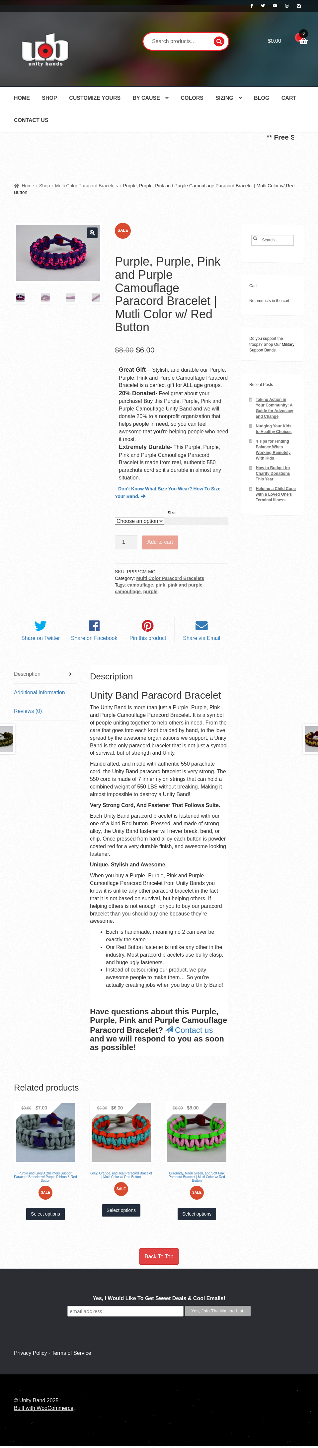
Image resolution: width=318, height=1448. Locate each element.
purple (150, 591)
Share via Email (201, 641)
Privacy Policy (30, 1355)
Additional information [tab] (39, 695)
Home (22, 98)
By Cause (146, 98)
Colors (192, 98)
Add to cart (160, 542)
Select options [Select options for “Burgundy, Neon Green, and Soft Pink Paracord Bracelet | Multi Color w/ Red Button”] (196, 1216)
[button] (92, 232)
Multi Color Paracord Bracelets (86, 185)
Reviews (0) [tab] (28, 713)
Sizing (224, 98)
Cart (288, 98)
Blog (261, 98)
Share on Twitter (40, 641)
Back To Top (159, 1259)
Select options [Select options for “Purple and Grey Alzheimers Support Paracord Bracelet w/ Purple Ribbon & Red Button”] (45, 1216)
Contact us (189, 1032)
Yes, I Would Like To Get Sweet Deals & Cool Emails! (159, 1300)
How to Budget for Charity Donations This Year (273, 473)
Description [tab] (27, 676)
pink (160, 585)
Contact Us (31, 120)
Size (172, 513)
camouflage (140, 585)
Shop (49, 98)
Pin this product (147, 641)
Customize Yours (94, 98)
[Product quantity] (126, 542)
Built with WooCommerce (43, 1410)
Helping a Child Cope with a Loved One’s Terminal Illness (276, 494)
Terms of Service (71, 1355)
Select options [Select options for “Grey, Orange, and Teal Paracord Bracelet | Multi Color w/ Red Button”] (121, 1213)
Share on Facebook (94, 641)
